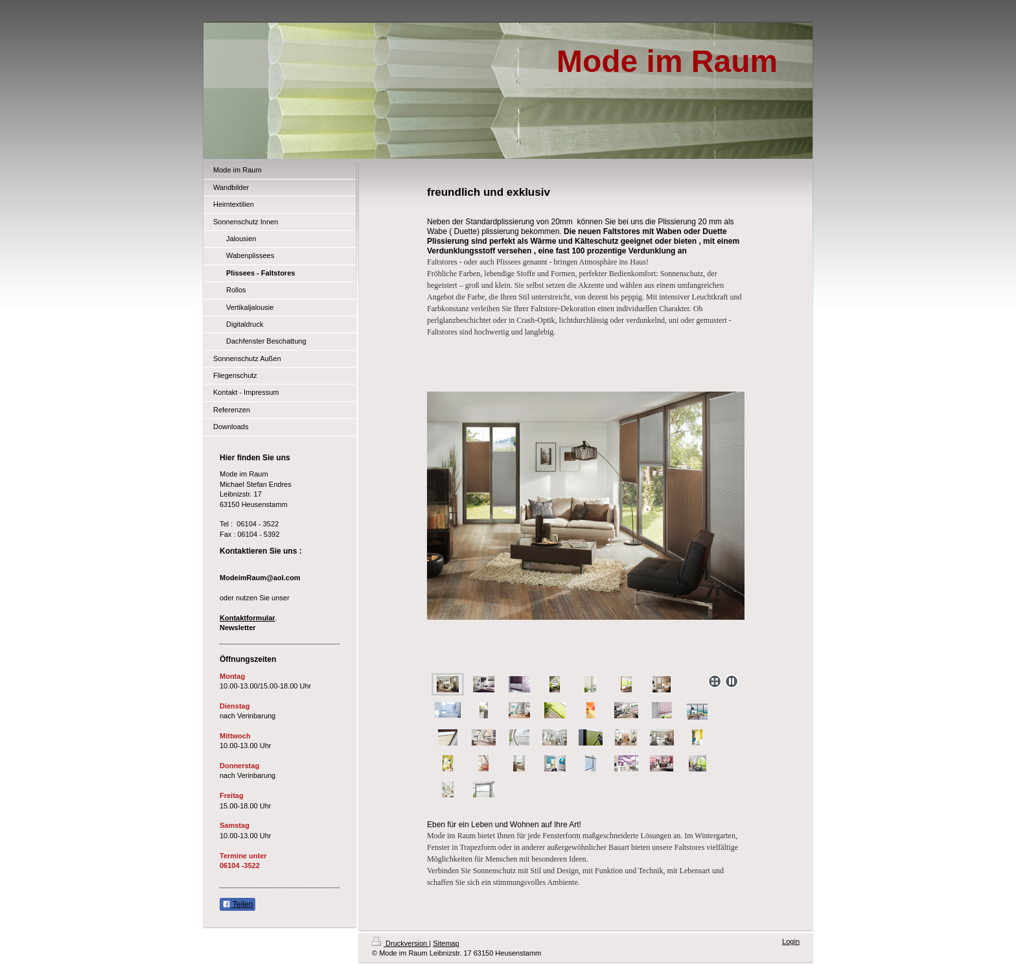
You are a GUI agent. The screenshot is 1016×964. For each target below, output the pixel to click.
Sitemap (446, 943)
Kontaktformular (247, 618)
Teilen (237, 904)
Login (791, 941)
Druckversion (400, 943)
